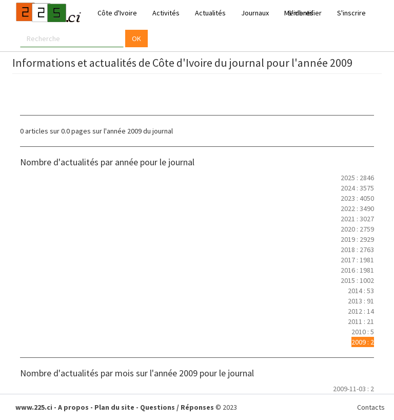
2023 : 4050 (357, 198)
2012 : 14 (361, 311)
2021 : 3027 (357, 218)
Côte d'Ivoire (117, 12)
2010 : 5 (362, 331)
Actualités (210, 12)
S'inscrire (351, 12)
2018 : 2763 (357, 249)
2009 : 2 (362, 342)
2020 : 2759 (357, 229)
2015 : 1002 (357, 280)
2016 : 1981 (357, 270)
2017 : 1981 (357, 259)
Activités (166, 12)
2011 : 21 (361, 321)
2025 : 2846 (357, 177)
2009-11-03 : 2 (353, 388)
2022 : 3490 (357, 208)
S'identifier (305, 12)
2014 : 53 (361, 290)
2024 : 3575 (357, 188)
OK (136, 38)
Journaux (255, 12)
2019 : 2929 (357, 239)
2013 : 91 (361, 301)
